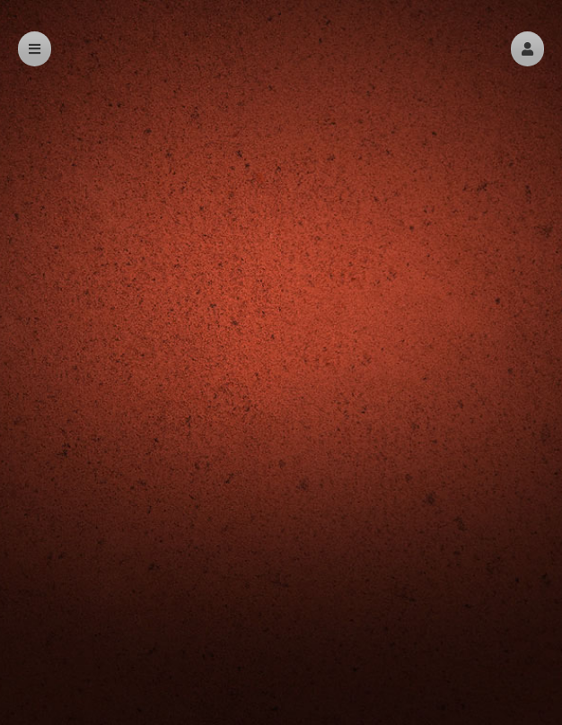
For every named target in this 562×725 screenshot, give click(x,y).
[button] (527, 48)
